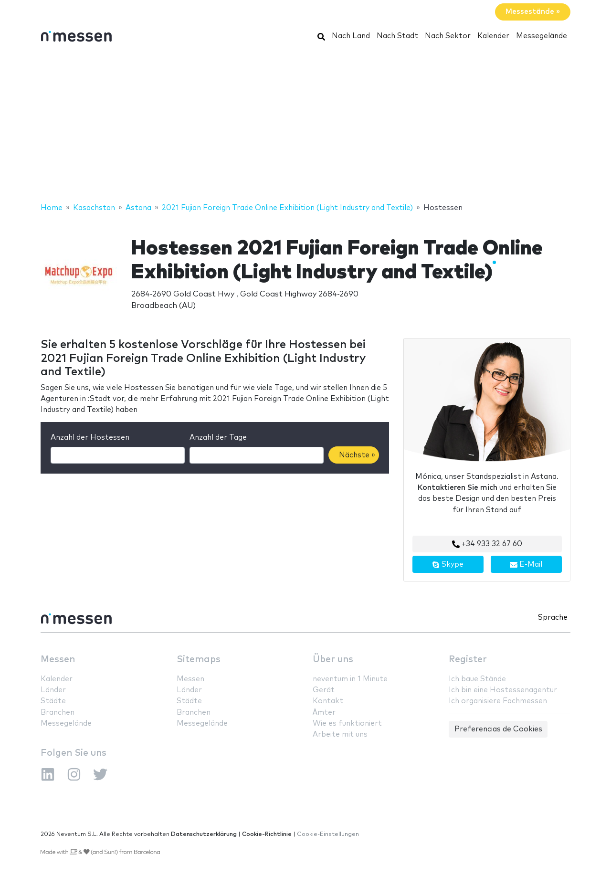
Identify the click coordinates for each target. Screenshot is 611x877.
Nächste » (357, 455)
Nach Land (351, 36)
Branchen (57, 712)
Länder (53, 690)
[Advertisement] (305, 125)
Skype (448, 565)
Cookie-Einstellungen (328, 834)
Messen (58, 659)
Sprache (553, 617)
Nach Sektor (448, 36)
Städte (53, 701)
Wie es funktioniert (347, 723)
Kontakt (328, 701)
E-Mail (526, 565)
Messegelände (541, 36)
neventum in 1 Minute (350, 679)
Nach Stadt (397, 36)
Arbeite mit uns (340, 734)
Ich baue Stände (477, 679)
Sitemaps (199, 659)
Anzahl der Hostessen (90, 437)
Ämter (324, 712)
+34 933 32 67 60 (487, 544)
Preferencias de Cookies (498, 729)
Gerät (324, 690)
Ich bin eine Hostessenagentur (503, 690)
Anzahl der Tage (218, 437)
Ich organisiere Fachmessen (498, 701)
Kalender (493, 36)
